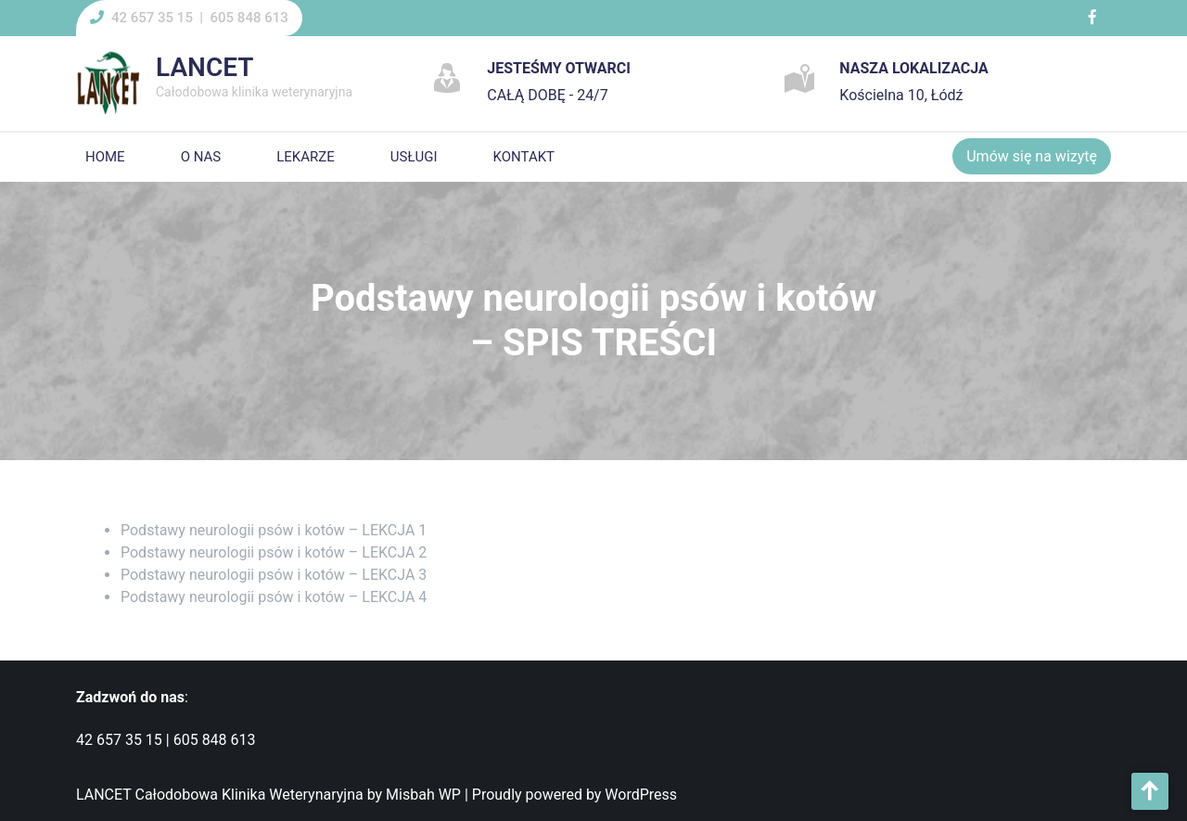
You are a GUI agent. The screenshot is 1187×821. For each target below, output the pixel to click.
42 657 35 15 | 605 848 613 (199, 17)
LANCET (204, 67)
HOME (105, 156)
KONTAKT (524, 156)
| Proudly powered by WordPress (571, 794)
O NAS (201, 156)
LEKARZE (305, 156)
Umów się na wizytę (1031, 156)
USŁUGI (414, 156)
